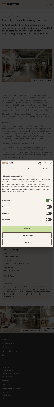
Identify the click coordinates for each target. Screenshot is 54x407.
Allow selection (27, 235)
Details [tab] (27, 169)
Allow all (27, 229)
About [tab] (44, 169)
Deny (27, 242)
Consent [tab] (9, 169)
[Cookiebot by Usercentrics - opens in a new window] (37, 163)
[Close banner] (51, 163)
